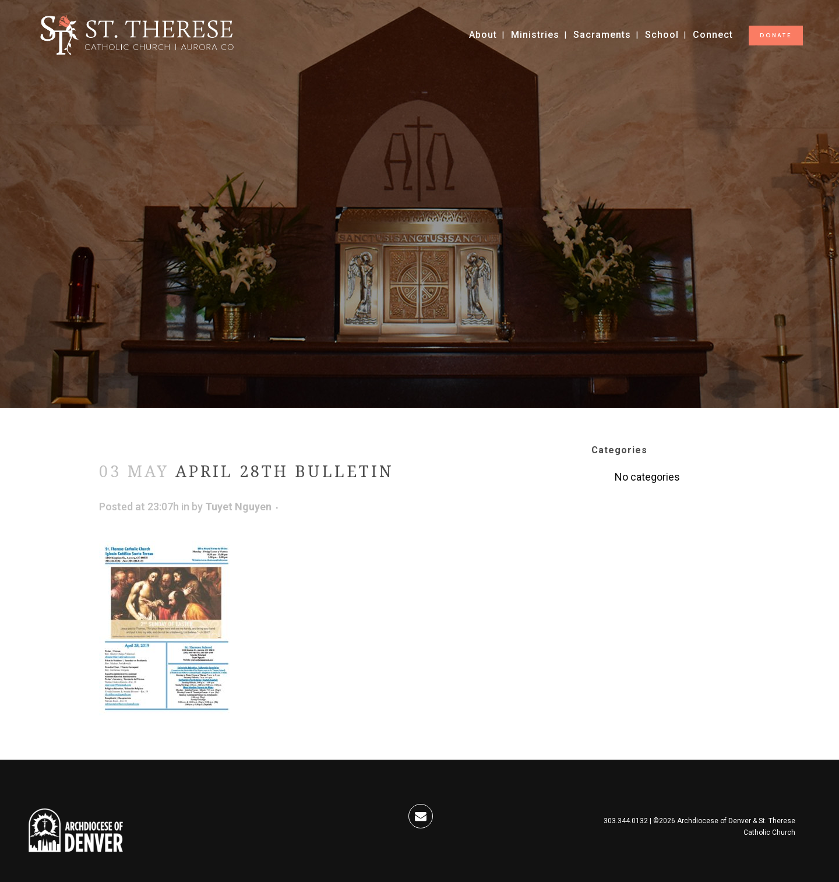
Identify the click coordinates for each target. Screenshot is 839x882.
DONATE (776, 35)
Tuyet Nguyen (238, 506)
